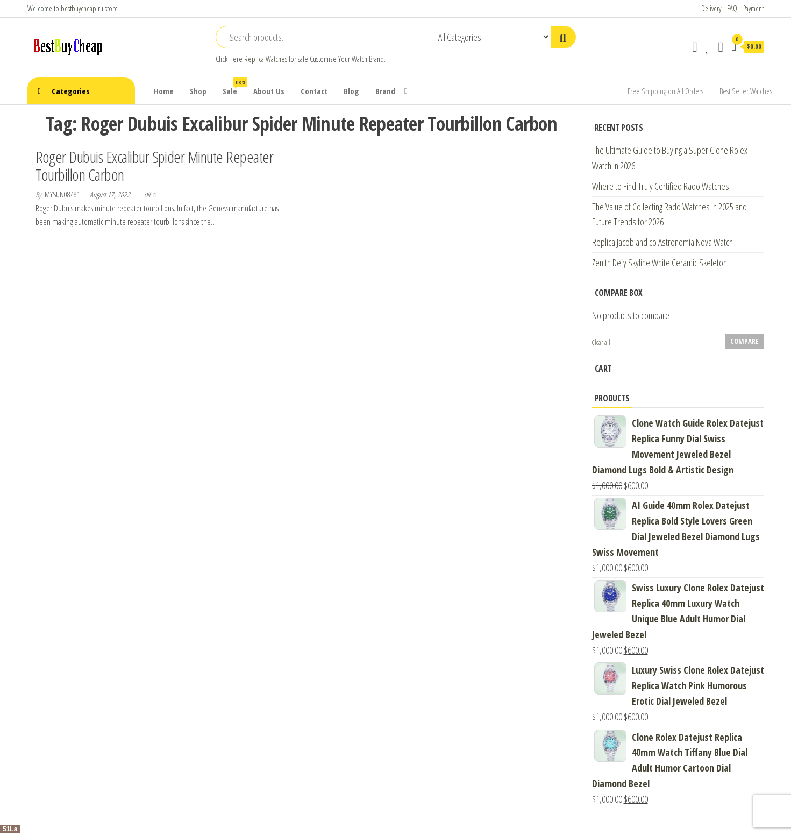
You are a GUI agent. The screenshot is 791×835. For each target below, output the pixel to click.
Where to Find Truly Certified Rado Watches (660, 186)
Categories (71, 91)
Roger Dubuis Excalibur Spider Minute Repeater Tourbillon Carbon (154, 166)
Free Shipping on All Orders (665, 91)
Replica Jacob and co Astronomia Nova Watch (662, 242)
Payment (753, 8)
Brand (385, 91)
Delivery (711, 8)
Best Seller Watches (745, 91)
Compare (744, 341)
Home (164, 91)
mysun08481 (63, 194)
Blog (351, 91)
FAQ (732, 8)
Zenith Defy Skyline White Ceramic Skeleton (659, 262)
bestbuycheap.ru (82, 8)
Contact (314, 91)
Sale (234, 86)
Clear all (601, 342)
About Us (268, 91)
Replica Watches (265, 59)
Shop (198, 91)
